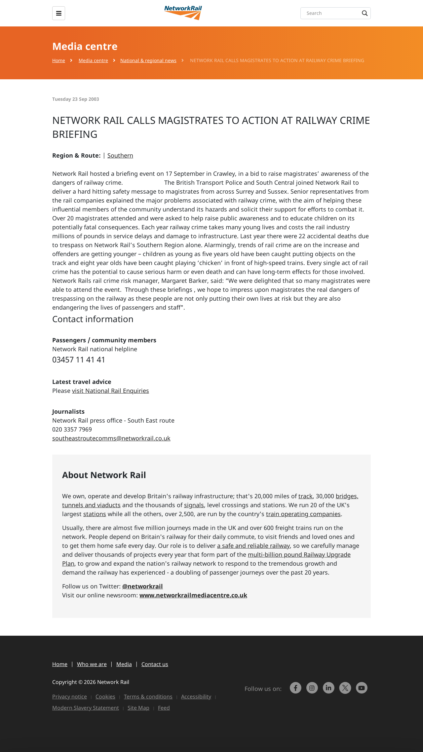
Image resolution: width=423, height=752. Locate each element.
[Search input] (337, 13)
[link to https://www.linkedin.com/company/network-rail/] (329, 691)
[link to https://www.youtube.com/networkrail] (362, 691)
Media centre (93, 60)
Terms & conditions (148, 696)
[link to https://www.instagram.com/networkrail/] (313, 691)
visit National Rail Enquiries (110, 391)
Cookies (105, 696)
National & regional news (148, 60)
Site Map (138, 707)
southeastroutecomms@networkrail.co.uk (111, 438)
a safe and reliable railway (253, 545)
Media (124, 664)
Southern (120, 155)
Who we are (92, 664)
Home (58, 60)
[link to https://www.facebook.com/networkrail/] (296, 691)
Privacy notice (69, 696)
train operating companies (303, 514)
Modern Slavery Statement (85, 707)
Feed (164, 707)
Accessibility (196, 696)
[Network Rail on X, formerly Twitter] (346, 691)
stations (94, 514)
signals (194, 505)
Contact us (154, 664)
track (305, 496)
